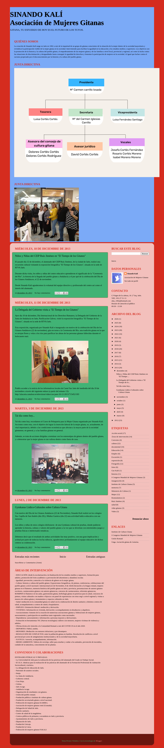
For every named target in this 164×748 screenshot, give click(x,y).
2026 (116, 319)
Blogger (99, 741)
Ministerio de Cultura (120, 491)
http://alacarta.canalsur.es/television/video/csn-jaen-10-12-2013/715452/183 (47, 394)
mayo (119, 408)
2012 (116, 420)
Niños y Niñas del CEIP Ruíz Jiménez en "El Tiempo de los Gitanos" (50, 255)
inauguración (116, 481)
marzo (119, 416)
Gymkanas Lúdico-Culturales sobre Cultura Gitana (41, 507)
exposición (116, 460)
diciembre (121, 371)
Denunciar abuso (141, 519)
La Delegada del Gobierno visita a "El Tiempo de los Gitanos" (47, 309)
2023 (116, 330)
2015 (116, 360)
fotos (113, 467)
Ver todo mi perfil (131, 281)
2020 (116, 341)
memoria (115, 488)
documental (116, 447)
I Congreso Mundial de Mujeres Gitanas (127, 477)
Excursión (115, 457)
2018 (116, 349)
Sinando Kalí (132, 274)
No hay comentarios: (43, 293)
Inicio (63, 556)
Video (114, 511)
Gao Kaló (115, 471)
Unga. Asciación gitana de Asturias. (125, 542)
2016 (116, 356)
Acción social (117, 433)
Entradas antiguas (95, 556)
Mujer (114, 494)
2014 (116, 364)
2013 (116, 368)
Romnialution (117, 498)
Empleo (114, 454)
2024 (116, 326)
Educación (116, 450)
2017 (116, 352)
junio (119, 404)
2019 (116, 345)
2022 (116, 334)
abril (119, 412)
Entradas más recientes (27, 556)
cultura (114, 443)
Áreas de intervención (120, 437)
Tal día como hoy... (25, 415)
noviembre (121, 397)
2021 (116, 338)
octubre (120, 400)
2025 (116, 323)
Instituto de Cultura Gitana (122, 484)
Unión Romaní (117, 539)
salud (114, 505)
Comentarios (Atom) (34, 563)
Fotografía (115, 464)
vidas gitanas (116, 508)
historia (114, 474)
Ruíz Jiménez (117, 501)
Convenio (115, 440)
